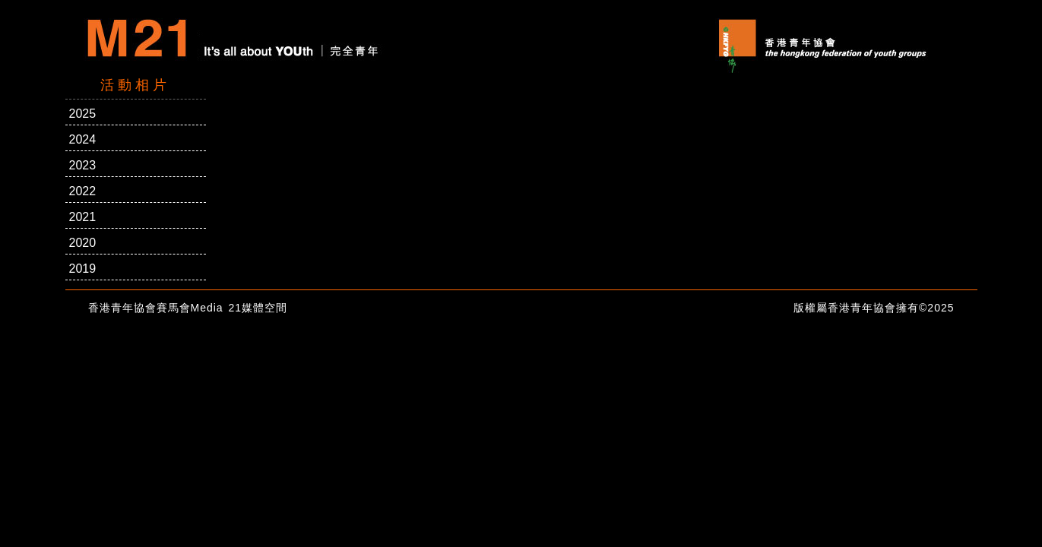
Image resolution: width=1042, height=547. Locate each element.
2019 (83, 268)
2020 (83, 242)
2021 (83, 216)
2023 (83, 165)
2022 (83, 191)
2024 (83, 139)
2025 (83, 113)
